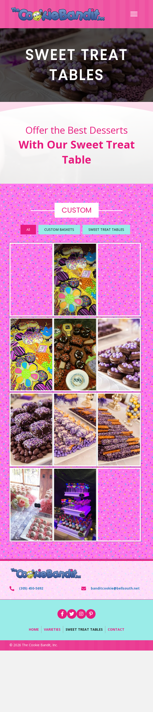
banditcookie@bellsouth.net (115, 588)
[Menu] (133, 14)
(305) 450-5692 (31, 588)
